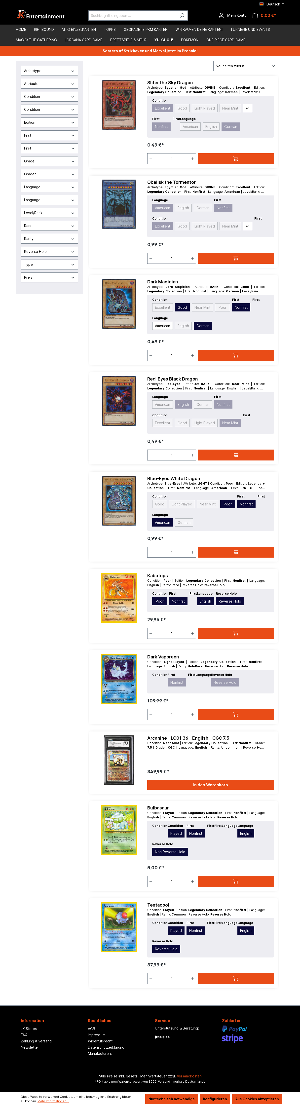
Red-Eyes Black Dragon (172, 378)
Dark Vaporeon (163, 656)
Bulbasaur (158, 807)
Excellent (162, 108)
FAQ (24, 1035)
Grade (49, 161)
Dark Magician (162, 281)
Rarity (49, 238)
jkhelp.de (162, 1037)
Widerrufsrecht (100, 1041)
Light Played (204, 108)
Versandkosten (189, 1076)
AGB (91, 1029)
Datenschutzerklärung (106, 1047)
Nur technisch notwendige (172, 1099)
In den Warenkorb (210, 784)
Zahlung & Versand (36, 1041)
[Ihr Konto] (233, 15)
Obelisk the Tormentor (171, 182)
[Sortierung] (245, 66)
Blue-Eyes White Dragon (173, 478)
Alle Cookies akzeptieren (257, 1099)
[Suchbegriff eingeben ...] (132, 15)
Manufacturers (100, 1053)
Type (49, 264)
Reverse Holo (49, 251)
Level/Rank (49, 213)
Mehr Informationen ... (53, 1101)
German (230, 126)
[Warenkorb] (264, 15)
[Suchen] (182, 15)
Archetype (49, 71)
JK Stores (29, 1029)
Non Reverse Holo (170, 852)
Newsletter (30, 1047)
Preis (49, 277)
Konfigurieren (215, 1099)
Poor (222, 307)
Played (176, 833)
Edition (49, 122)
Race (49, 226)
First (49, 135)
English (211, 126)
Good (182, 108)
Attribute (49, 83)
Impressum (96, 1035)
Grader (49, 174)
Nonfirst (161, 126)
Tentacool (158, 905)
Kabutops (157, 575)
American (190, 126)
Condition (49, 96)
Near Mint (230, 108)
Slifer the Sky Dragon (170, 82)
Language (49, 187)
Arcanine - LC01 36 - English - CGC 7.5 (188, 738)
